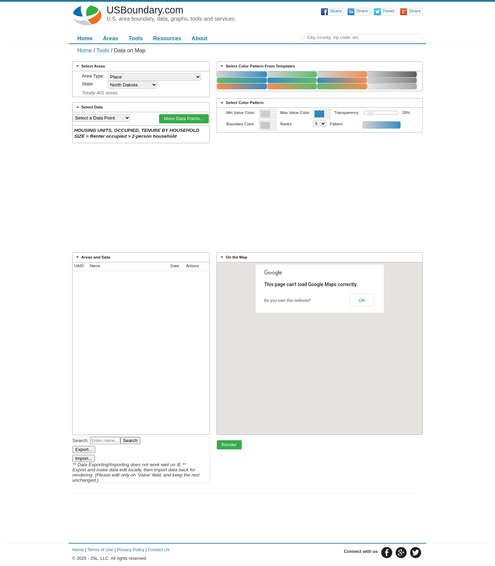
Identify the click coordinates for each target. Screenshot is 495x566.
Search (130, 440)
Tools (136, 38)
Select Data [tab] (89, 107)
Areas (110, 38)
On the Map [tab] (233, 257)
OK (362, 300)
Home (84, 38)
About (199, 38)
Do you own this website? (287, 300)
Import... (83, 458)
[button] (184, 119)
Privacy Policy (130, 549)
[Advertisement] (247, 200)
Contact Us (158, 549)
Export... (83, 449)
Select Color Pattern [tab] (241, 103)
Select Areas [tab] (90, 66)
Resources (167, 38)
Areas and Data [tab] (92, 257)
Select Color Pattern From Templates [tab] (257, 66)
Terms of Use (100, 549)
